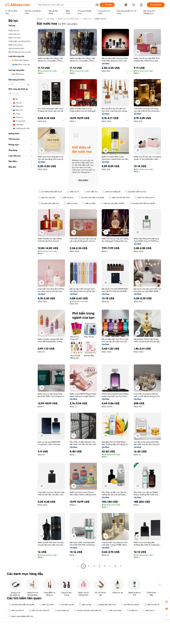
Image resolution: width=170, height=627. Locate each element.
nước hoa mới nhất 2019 (119, 197)
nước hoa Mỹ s (89, 203)
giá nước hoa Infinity (130, 605)
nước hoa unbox (46, 605)
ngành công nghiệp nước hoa (21, 616)
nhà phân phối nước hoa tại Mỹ (91, 197)
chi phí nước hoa (61, 610)
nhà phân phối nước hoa (48, 203)
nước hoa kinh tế (151, 605)
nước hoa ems (66, 197)
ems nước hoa (90, 192)
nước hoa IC (148, 610)
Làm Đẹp (50, 19)
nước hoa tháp (70, 203)
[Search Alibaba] (65, 4)
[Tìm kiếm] (107, 5)
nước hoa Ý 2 (73, 192)
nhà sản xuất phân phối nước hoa (87, 610)
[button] (97, 4)
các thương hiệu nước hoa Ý (50, 192)
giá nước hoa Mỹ (66, 605)
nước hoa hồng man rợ (144, 197)
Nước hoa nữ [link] (100, 19)
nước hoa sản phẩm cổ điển (112, 203)
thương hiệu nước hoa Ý (106, 605)
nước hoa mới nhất (46, 197)
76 (115, 566)
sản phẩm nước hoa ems (135, 192)
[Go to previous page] (78, 566)
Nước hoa (87, 19)
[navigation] (20, 293)
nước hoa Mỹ (85, 605)
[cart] (134, 5)
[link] (166, 601)
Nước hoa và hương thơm (68, 19)
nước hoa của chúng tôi (39, 610)
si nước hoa (131, 610)
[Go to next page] (120, 566)
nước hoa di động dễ (111, 192)
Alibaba (40, 19)
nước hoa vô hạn (113, 610)
